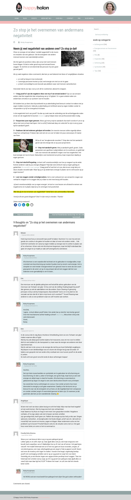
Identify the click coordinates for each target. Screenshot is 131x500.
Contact (70, 18)
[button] (15, 204)
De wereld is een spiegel (30, 167)
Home (17, 18)
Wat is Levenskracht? (23, 214)
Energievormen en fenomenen (105, 48)
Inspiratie (97, 59)
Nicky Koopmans (27, 42)
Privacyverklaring (43, 497)
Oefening (97, 63)
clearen (41, 116)
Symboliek (98, 67)
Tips (96, 71)
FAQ (79, 18)
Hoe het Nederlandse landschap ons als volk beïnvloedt (68, 216)
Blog (25, 18)
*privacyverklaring (100, 34)
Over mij (59, 18)
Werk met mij (46, 18)
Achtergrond (98, 44)
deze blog (59, 315)
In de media (89, 18)
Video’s (34, 18)
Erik (22, 278)
